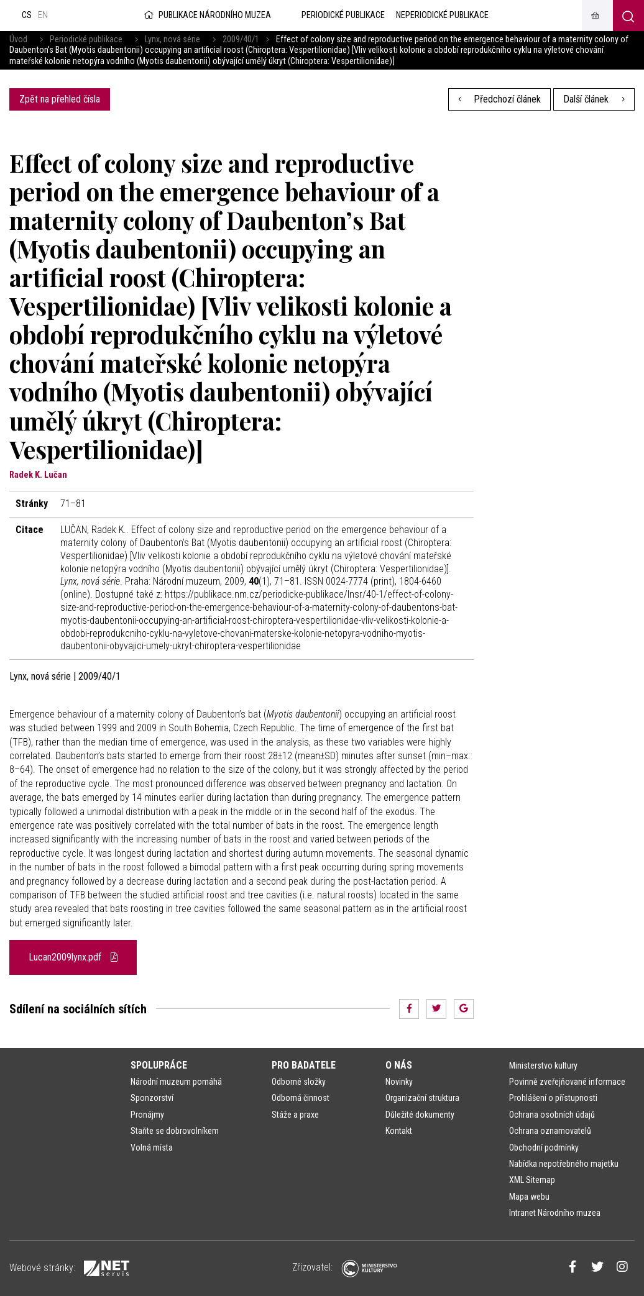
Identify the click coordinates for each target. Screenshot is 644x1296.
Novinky (399, 1082)
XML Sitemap (532, 1180)
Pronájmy (147, 1115)
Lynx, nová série (172, 39)
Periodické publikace (86, 39)
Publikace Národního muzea (206, 15)
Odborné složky (299, 1082)
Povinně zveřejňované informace (567, 1082)
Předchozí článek (499, 99)
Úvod (18, 39)
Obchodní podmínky (544, 1147)
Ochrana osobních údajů (552, 1115)
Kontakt (398, 1131)
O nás (398, 1065)
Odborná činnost (300, 1098)
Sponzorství (152, 1098)
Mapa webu (529, 1197)
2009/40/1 (241, 39)
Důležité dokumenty (419, 1115)
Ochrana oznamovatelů (550, 1131)
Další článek (594, 99)
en (43, 15)
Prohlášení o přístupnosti (553, 1098)
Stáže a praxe (295, 1115)
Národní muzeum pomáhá (176, 1082)
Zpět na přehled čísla (59, 99)
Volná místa (152, 1147)
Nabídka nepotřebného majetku (564, 1164)
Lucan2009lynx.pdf (73, 957)
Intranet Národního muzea (554, 1213)
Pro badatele (304, 1065)
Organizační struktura (422, 1098)
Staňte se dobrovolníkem (175, 1131)
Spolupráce (159, 1065)
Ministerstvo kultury (543, 1065)
